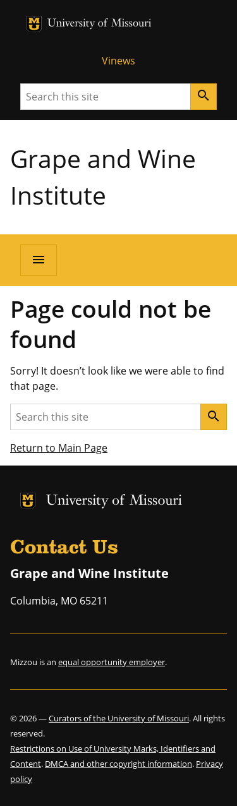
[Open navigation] (38, 260)
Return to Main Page (58, 448)
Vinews (118, 61)
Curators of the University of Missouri (119, 718)
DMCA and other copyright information (118, 763)
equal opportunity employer (111, 662)
